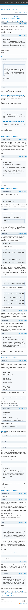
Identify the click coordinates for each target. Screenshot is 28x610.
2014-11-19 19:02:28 (23, 59)
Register (13, 9)
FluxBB (25, 605)
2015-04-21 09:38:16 (23, 561)
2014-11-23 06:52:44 (23, 191)
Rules (5, 9)
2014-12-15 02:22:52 (23, 233)
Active (19, 12)
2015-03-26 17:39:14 (23, 447)
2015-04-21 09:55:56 (23, 573)
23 (22, 21)
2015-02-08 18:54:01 (23, 408)
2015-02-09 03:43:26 (23, 442)
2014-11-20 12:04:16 (23, 108)
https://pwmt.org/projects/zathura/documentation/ (12, 95)
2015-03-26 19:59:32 (23, 493)
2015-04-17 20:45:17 (23, 522)
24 (25, 21)
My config (3, 431)
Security (20, 2)
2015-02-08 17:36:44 (23, 360)
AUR (24, 2)
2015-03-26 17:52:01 (23, 461)
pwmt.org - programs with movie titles (9, 56)
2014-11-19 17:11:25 (23, 35)
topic (7, 401)
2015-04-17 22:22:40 (23, 555)
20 (15, 21)
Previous (6, 21)
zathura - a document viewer (11, 18)
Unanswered (24, 12)
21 (17, 21)
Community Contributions (14, 17)
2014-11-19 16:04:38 (23, 23)
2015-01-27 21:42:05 (23, 333)
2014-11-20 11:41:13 (23, 87)
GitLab (15, 2)
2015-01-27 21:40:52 (23, 320)
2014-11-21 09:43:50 (23, 156)
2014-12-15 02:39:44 (23, 276)
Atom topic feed (23, 603)
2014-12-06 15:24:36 (23, 209)
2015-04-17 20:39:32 (23, 499)
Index (2, 9)
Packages (7, 2)
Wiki (12, 2)
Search (8, 9)
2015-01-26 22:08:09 (23, 310)
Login (17, 9)
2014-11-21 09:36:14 (23, 139)
